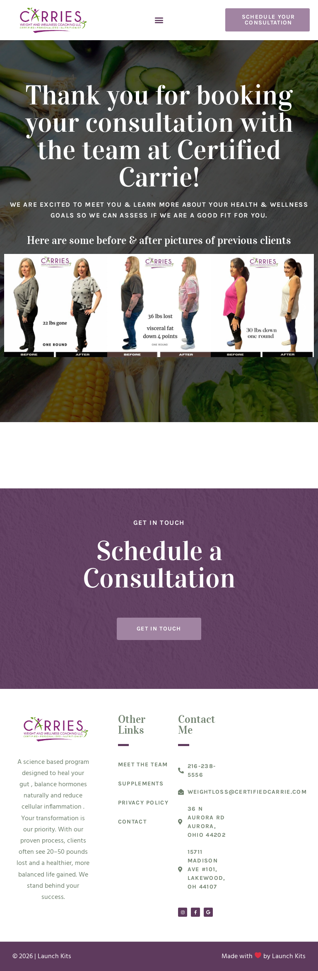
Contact (132, 821)
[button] (159, 20)
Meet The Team (143, 764)
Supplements (141, 783)
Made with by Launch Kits (264, 956)
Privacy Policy (143, 802)
